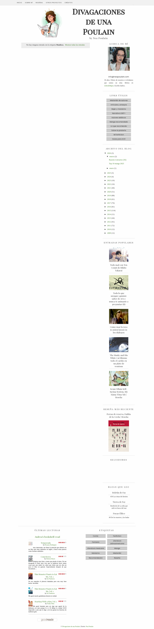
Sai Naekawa (51, 579)
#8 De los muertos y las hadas (119, 517)
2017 (109, 203)
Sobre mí (29, 3)
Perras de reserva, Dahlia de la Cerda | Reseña (119, 415)
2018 (109, 199)
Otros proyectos (54, 3)
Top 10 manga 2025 (116, 163)
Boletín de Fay (119, 492)
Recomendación (96, 558)
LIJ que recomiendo (119, 126)
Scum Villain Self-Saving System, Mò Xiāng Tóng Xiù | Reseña (119, 393)
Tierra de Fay (119, 501)
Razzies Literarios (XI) (117, 160)
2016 (109, 207)
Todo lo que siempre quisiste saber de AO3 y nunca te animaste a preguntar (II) (118, 299)
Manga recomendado (119, 122)
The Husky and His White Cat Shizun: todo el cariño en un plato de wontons (119, 361)
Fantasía (95, 542)
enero (111, 168)
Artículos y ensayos (119, 105)
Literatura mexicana (95, 548)
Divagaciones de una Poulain (71, 626)
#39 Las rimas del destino (119, 496)
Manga (117, 548)
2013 (109, 218)
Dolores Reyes (50, 559)
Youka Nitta (50, 603)
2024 (109, 177)
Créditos (69, 3)
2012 (109, 222)
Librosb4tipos (109, 86)
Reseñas (39, 3)
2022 (109, 184)
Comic (95, 536)
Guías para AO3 (118, 139)
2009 (109, 233)
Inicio (19, 3)
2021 (109, 188)
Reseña (117, 558)
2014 (109, 214)
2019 (109, 195)
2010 (109, 229)
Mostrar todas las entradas (75, 45)
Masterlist (117, 553)
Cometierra (46, 556)
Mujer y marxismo (118, 109)
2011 (109, 225)
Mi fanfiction (119, 134)
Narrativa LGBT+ (118, 113)
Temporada (46, 543)
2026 (109, 153)
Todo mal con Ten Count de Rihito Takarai (118, 267)
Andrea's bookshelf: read (47, 536)
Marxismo (96, 553)
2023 (109, 180)
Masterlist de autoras (119, 100)
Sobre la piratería (118, 130)
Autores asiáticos (119, 117)
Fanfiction (117, 536)
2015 (109, 210)
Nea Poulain (89, 626)
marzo (111, 156)
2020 (109, 192)
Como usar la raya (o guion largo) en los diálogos (118, 330)
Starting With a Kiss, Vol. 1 (46, 601)
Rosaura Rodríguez (50, 545)
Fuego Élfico (119, 513)
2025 (109, 173)
